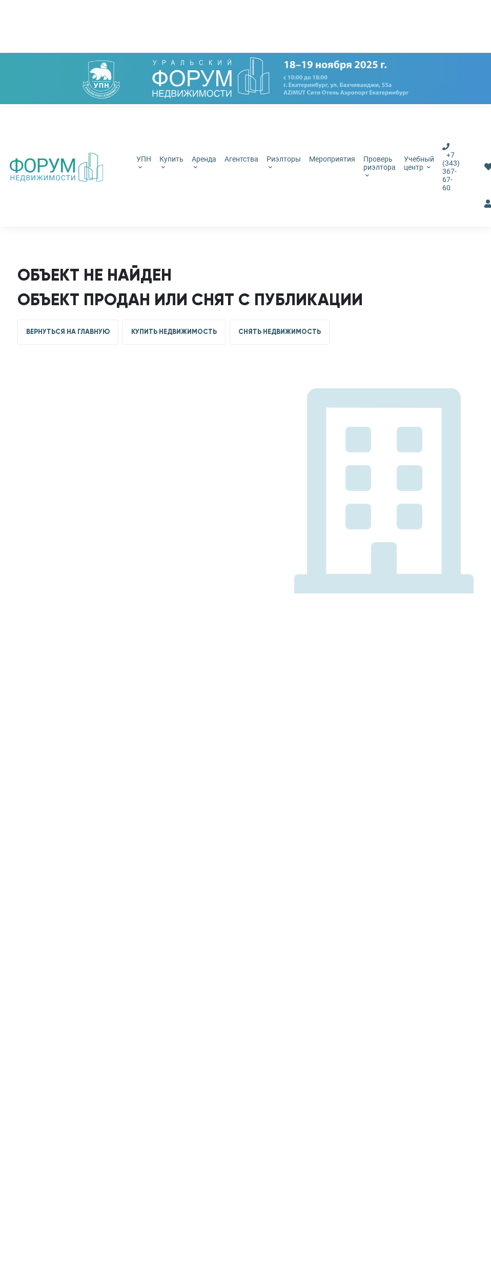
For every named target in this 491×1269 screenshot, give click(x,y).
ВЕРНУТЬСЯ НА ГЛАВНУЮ (68, 332)
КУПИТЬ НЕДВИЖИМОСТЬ (174, 332)
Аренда (204, 162)
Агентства (241, 159)
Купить (171, 162)
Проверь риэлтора (379, 166)
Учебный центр (419, 163)
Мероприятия (332, 159)
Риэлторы (284, 162)
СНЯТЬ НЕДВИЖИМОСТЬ (279, 332)
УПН (143, 162)
